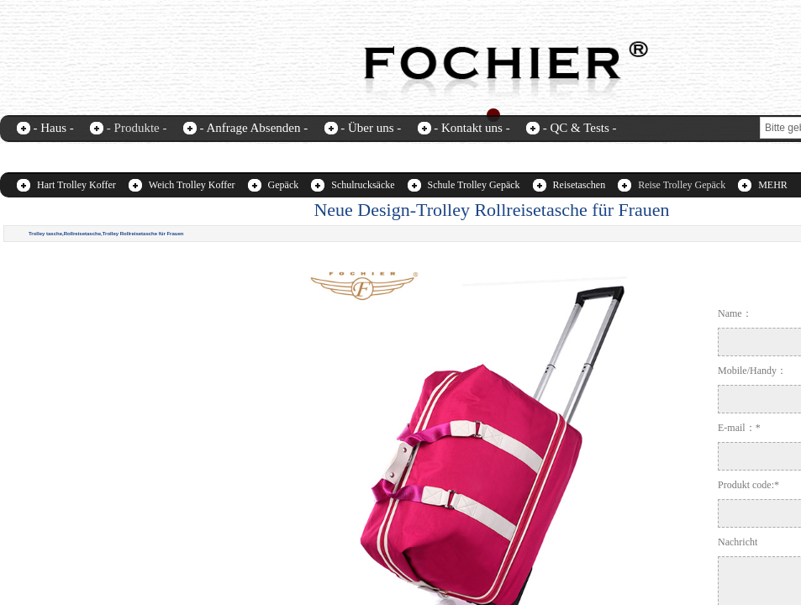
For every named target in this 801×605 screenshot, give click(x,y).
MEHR (773, 185)
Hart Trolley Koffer (76, 185)
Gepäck (283, 185)
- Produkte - (137, 127)
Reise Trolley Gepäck (681, 185)
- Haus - (54, 127)
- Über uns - (370, 127)
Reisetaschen (579, 185)
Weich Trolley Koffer (192, 185)
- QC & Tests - (580, 127)
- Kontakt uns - (471, 127)
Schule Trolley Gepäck (474, 185)
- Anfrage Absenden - (253, 127)
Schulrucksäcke (362, 185)
